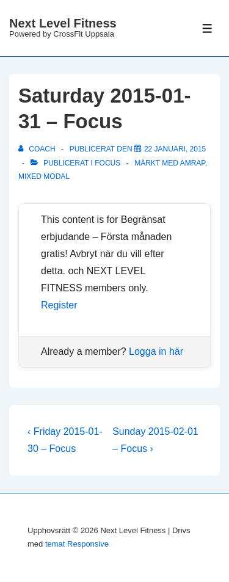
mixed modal (44, 176)
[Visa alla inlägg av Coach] (37, 149)
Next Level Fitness (63, 23)
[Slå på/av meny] (207, 28)
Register (59, 305)
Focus (107, 163)
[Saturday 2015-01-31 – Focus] (175, 149)
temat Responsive (77, 543)
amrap (192, 163)
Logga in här (156, 351)
